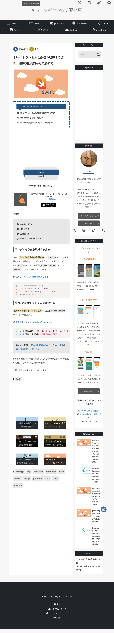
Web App (98, 32)
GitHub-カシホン (90, 426)
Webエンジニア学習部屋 (57, 10)
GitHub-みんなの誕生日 (90, 415)
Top (57, 608)
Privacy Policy (57, 613)
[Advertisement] (41, 151)
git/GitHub (37, 483)
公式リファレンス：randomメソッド (32, 281)
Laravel (17, 483)
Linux (55, 483)
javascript (59, 24)
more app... (88, 395)
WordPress (82, 24)
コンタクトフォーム (89, 220)
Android (72, 32)
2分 (36, 53)
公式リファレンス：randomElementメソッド (35, 327)
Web (14, 24)
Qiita (57, 622)
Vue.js (27, 483)
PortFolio (88, 228)
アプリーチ (52, 203)
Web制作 (20, 476)
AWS (46, 32)
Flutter (105, 24)
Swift (20, 32)
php (29, 476)
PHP (37, 24)
